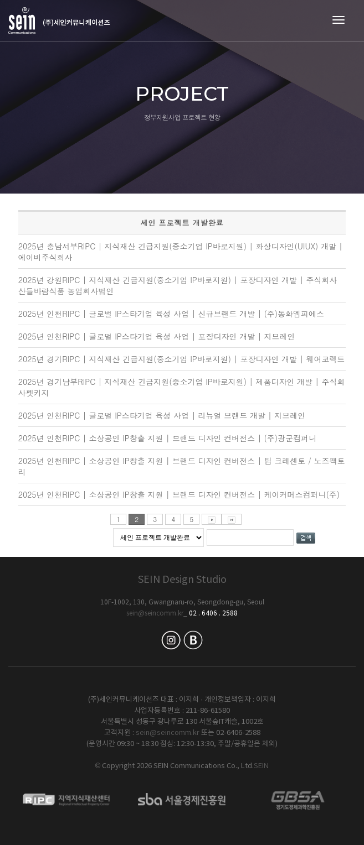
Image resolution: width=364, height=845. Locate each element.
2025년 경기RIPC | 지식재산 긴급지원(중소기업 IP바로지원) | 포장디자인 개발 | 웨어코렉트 (181, 358)
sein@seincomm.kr (154, 613)
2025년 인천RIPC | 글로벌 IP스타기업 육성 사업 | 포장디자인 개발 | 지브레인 (156, 336)
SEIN (261, 766)
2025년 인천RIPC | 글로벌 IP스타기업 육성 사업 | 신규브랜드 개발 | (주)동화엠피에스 (171, 313)
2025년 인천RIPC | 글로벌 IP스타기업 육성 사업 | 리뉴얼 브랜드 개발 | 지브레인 (161, 415)
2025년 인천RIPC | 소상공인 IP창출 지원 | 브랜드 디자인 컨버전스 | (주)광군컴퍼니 (167, 438)
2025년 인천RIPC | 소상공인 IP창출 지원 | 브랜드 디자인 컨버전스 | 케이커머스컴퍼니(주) (179, 494)
